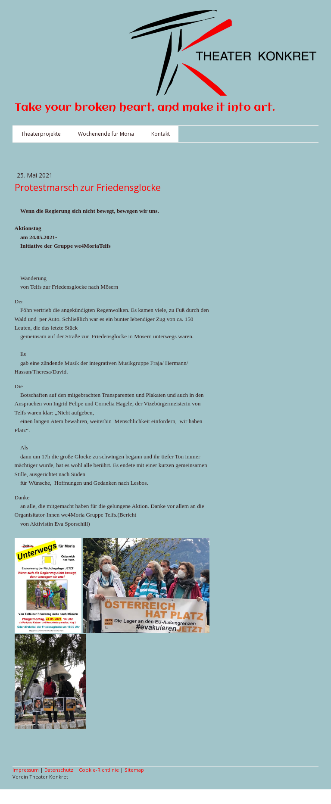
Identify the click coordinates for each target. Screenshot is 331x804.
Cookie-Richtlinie (99, 770)
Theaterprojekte (41, 133)
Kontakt (160, 133)
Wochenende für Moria (106, 133)
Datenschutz (58, 770)
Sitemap (134, 770)
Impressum (25, 770)
